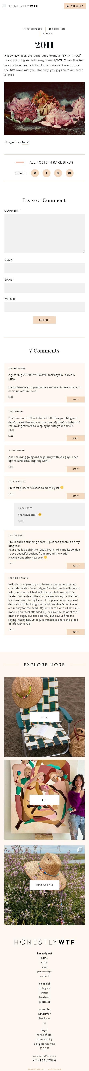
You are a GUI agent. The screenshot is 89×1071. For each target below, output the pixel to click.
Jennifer (13, 368)
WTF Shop (75, 6)
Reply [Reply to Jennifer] (76, 399)
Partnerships (44, 971)
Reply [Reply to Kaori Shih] (76, 632)
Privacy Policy (44, 1039)
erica (21, 508)
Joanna (12, 450)
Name (9, 260)
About (44, 962)
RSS (44, 1023)
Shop (44, 967)
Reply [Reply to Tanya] (76, 438)
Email (9, 279)
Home (44, 957)
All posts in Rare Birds (51, 162)
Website (10, 299)
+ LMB (59, 1069)
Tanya (11, 411)
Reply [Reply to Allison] (76, 496)
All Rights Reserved (44, 1043)
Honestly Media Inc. (36, 1069)
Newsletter (44, 1013)
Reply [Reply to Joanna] (76, 469)
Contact (44, 976)
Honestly (44, 1060)
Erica (49, 33)
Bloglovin (44, 1018)
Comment (12, 210)
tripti (11, 535)
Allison (12, 481)
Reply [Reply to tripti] (76, 566)
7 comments (57, 29)
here (25, 142)
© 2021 (44, 1048)
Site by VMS (52, 1069)
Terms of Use (44, 1034)
